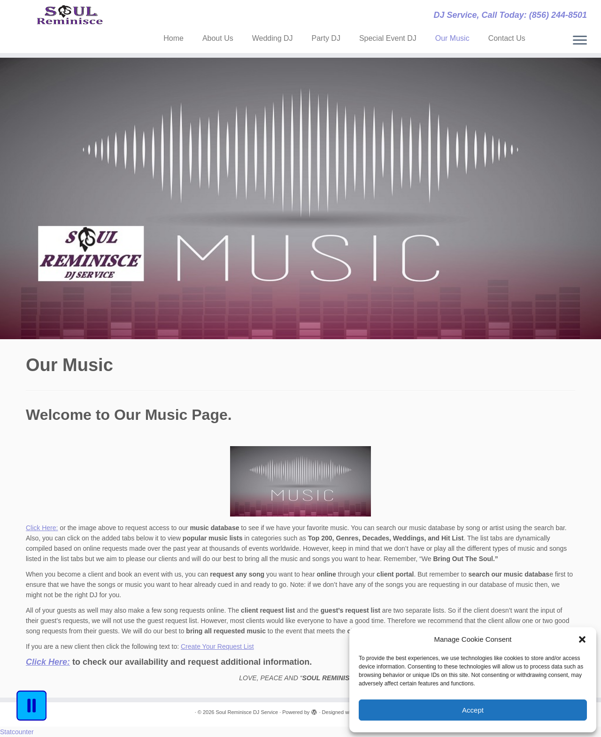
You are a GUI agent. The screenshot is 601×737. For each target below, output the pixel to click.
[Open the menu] (580, 41)
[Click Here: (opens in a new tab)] (48, 662)
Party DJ (326, 38)
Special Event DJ (387, 38)
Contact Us (506, 38)
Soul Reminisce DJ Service (247, 712)
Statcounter (17, 732)
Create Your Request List (217, 646)
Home (173, 38)
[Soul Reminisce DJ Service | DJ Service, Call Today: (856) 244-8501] (69, 21)
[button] (582, 639)
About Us (217, 38)
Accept (473, 710)
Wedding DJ (272, 38)
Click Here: (42, 528)
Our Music (452, 38)
